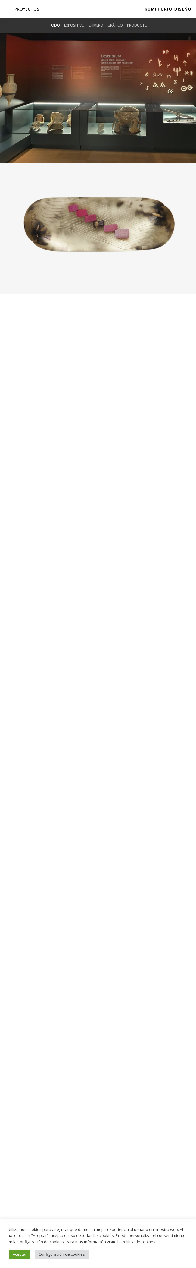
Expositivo (74, 25)
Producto (137, 25)
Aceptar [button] (20, 1254)
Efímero (96, 25)
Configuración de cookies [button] (62, 1254)
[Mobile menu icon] (8, 9)
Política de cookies (138, 1241)
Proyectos (26, 9)
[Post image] (98, 98)
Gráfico (115, 25)
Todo (54, 25)
